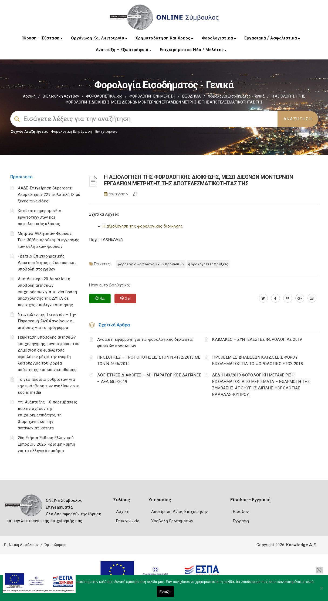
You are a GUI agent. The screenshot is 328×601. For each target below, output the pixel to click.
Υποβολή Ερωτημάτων (172, 521)
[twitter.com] (263, 298)
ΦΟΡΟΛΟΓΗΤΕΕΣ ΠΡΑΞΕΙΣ (208, 264)
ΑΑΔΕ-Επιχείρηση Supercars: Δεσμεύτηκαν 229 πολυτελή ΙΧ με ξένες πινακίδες (49, 194)
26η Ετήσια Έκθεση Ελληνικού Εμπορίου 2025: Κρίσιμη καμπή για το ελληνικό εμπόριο (46, 444)
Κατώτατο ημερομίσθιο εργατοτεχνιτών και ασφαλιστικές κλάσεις (40, 217)
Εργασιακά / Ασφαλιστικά (272, 38)
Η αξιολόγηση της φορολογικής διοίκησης (143, 226)
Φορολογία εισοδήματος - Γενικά (236, 96)
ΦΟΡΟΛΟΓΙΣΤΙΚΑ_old (104, 96)
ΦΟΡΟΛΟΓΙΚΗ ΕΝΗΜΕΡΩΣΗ (152, 96)
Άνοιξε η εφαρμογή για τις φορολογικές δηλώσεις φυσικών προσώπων (145, 342)
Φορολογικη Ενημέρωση (71, 131)
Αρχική (29, 96)
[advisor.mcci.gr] (312, 298)
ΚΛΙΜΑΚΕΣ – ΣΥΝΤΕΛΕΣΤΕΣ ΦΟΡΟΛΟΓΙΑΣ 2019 (257, 339)
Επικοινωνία (127, 521)
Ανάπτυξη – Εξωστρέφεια (123, 49)
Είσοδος (241, 511)
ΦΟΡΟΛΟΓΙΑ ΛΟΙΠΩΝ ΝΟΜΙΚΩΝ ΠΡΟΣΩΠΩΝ (150, 264)
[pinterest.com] (288, 298)
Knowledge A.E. (301, 544)
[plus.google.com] (300, 298)
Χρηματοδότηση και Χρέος (164, 38)
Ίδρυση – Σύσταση (42, 38)
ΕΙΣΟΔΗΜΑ (191, 96)
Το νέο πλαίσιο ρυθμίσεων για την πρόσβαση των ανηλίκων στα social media (49, 386)
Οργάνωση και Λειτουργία (99, 38)
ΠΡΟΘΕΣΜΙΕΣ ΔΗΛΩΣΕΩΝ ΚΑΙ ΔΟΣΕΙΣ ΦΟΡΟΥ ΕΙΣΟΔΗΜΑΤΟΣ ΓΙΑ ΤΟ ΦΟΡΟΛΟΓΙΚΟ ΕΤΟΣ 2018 (257, 360)
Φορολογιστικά (219, 38)
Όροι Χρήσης (55, 545)
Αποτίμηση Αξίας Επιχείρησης (179, 511)
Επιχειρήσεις (106, 131)
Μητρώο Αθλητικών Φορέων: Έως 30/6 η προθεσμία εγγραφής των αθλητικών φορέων (49, 240)
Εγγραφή (241, 521)
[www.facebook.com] (275, 298)
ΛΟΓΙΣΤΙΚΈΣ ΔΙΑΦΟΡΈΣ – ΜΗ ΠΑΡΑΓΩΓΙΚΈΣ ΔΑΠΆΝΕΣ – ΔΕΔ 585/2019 (149, 378)
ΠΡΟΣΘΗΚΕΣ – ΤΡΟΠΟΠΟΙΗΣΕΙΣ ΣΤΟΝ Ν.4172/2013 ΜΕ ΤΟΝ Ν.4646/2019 (149, 360)
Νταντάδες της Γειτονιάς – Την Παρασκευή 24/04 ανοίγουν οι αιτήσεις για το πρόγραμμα (47, 321)
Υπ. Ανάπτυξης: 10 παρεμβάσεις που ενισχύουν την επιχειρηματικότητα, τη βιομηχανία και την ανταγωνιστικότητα (47, 415)
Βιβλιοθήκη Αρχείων (61, 96)
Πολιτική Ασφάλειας (21, 545)
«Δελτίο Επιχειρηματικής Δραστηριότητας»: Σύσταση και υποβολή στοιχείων (47, 263)
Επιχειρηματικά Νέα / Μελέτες (193, 49)
